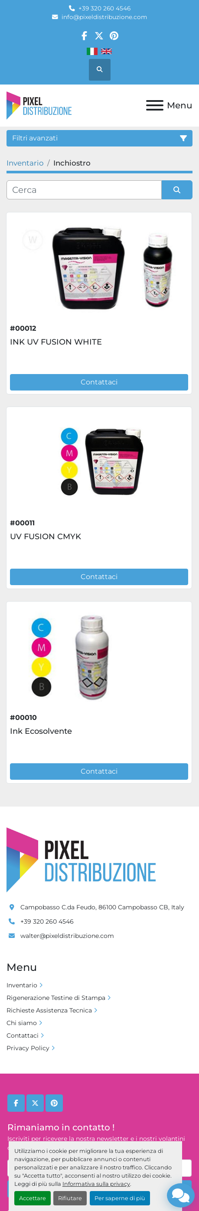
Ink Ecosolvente (41, 731)
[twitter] (99, 36)
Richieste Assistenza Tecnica (49, 1010)
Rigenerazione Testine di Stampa (56, 998)
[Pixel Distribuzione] (81, 859)
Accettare (32, 1198)
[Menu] (154, 105)
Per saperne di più (120, 1198)
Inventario (22, 985)
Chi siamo (22, 1023)
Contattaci (99, 382)
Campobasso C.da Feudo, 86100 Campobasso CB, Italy (102, 907)
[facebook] (84, 36)
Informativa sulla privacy (96, 1184)
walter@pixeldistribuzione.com (67, 936)
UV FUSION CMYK (45, 536)
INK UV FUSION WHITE (56, 342)
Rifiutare (70, 1198)
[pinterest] (114, 36)
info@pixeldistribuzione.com (104, 16)
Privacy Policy (28, 1048)
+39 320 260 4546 (104, 8)
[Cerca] (84, 189)
